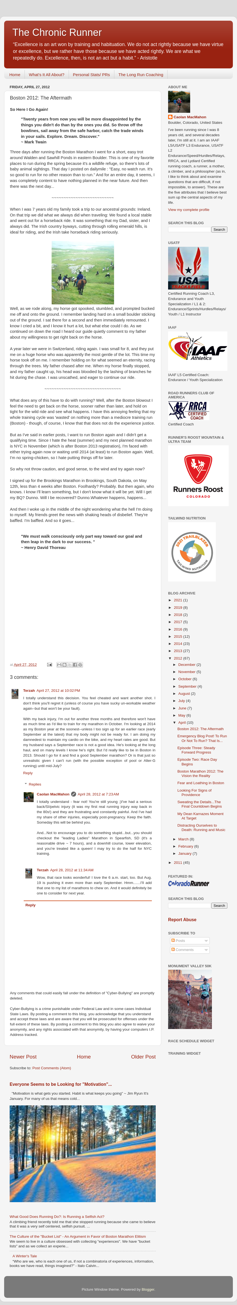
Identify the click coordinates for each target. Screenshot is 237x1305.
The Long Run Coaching (140, 74)
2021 (178, 600)
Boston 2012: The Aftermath (200, 729)
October (185, 679)
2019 (178, 607)
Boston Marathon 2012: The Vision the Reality (200, 773)
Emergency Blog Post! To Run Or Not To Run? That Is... (202, 738)
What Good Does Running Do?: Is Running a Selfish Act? (57, 1217)
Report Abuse (182, 919)
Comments (182, 950)
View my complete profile (188, 210)
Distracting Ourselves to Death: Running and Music (201, 827)
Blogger (148, 1289)
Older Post (143, 1057)
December (187, 665)
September (188, 686)
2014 (178, 644)
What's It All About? (46, 74)
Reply (28, 773)
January (185, 853)
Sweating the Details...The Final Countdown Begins (199, 804)
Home (14, 74)
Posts (178, 941)
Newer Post (23, 1057)
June (182, 708)
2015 (178, 636)
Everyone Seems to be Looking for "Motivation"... (61, 1084)
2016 (178, 629)
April (182, 722)
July (182, 701)
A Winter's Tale (24, 1256)
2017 (178, 622)
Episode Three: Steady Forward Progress (196, 750)
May (182, 715)
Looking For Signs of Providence (194, 792)
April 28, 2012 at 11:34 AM (71, 870)
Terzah (29, 690)
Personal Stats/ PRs (91, 74)
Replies (35, 784)
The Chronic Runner (57, 32)
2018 (178, 615)
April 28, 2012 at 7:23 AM (98, 794)
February (186, 846)
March (184, 839)
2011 (178, 863)
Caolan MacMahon (53, 794)
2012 (178, 658)
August (184, 694)
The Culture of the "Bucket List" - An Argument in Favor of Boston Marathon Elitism (78, 1236)
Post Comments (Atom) (52, 1068)
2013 (178, 651)
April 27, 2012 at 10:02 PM (58, 690)
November (187, 672)
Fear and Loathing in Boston (200, 783)
